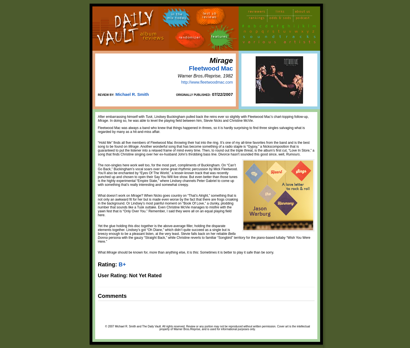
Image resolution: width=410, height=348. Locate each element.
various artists (281, 43)
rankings (257, 19)
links (280, 12)
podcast (303, 19)
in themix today (176, 17)
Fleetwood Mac (211, 68)
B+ (122, 264)
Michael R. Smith (132, 94)
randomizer (189, 38)
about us (302, 12)
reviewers (256, 12)
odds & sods (280, 19)
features (219, 37)
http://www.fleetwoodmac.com (207, 82)
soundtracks (282, 37)
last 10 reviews (209, 16)
